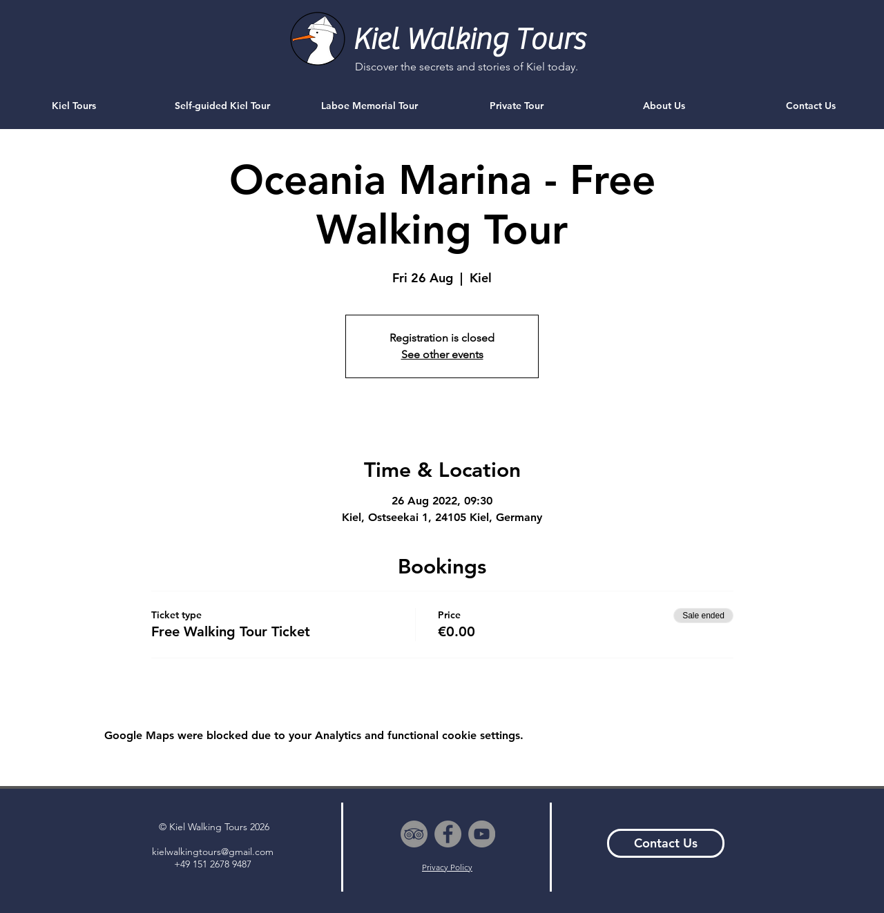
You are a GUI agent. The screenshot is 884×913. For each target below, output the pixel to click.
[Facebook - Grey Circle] (447, 834)
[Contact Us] (665, 843)
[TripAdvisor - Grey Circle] (414, 834)
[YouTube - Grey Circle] (481, 834)
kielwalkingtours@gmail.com (212, 851)
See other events (442, 354)
